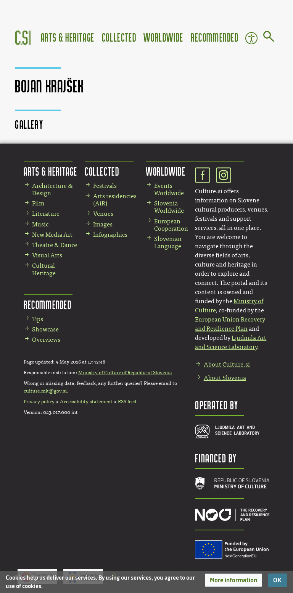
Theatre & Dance (54, 245)
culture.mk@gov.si (45, 391)
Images (103, 224)
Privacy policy (39, 402)
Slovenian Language (168, 242)
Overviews (46, 339)
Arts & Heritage (68, 37)
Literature (46, 213)
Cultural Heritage (44, 269)
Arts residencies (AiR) (115, 199)
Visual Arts (47, 255)
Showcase (45, 329)
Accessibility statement (86, 402)
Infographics (110, 234)
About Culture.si (227, 364)
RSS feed (127, 402)
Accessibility (251, 38)
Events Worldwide (169, 189)
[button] (233, 580)
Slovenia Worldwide (169, 207)
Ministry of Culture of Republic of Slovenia (125, 373)
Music (40, 224)
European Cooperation (171, 225)
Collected (119, 37)
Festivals (105, 185)
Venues (103, 213)
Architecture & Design (52, 189)
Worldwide (163, 37)
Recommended (215, 37)
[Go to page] (268, 37)
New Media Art (52, 234)
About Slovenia (225, 377)
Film (38, 203)
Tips (37, 319)
